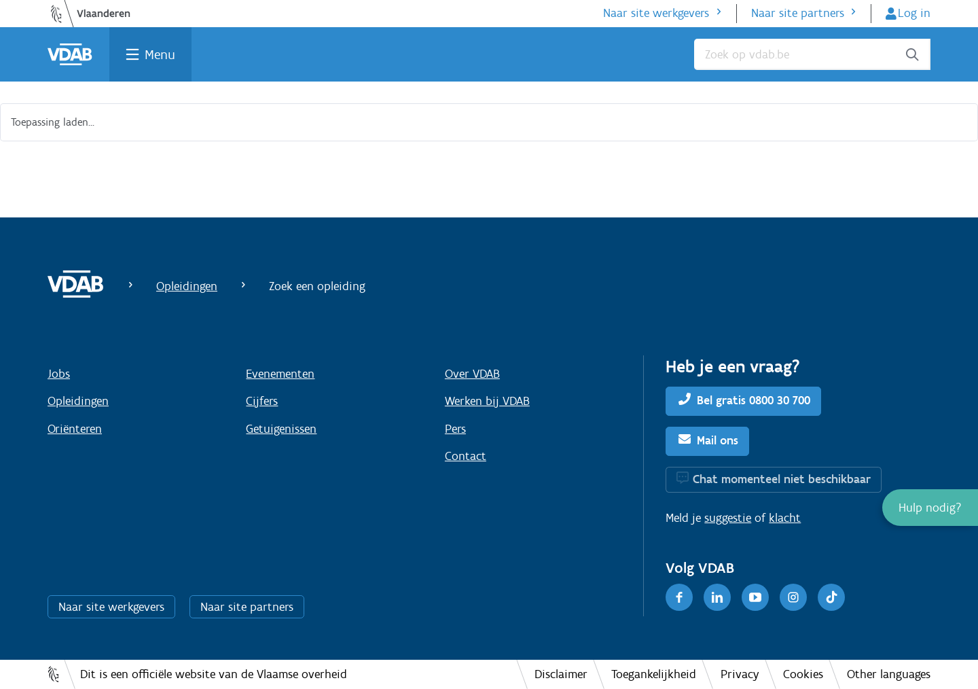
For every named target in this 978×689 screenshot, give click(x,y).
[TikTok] (831, 597)
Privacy (740, 674)
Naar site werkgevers (656, 12)
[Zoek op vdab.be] (812, 54)
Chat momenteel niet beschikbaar (782, 479)
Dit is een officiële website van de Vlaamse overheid (213, 674)
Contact (465, 455)
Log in (914, 12)
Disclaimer (561, 674)
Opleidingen (186, 286)
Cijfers (262, 400)
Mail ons (717, 440)
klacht (785, 517)
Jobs (59, 373)
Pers (455, 428)
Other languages (888, 674)
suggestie (727, 517)
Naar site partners (797, 12)
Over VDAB (472, 373)
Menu (160, 54)
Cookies (803, 674)
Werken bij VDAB (487, 400)
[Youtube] (755, 597)
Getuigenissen (281, 428)
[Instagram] (793, 597)
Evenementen (280, 373)
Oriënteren (75, 428)
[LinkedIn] (717, 597)
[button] (930, 507)
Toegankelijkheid (653, 674)
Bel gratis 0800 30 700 (753, 400)
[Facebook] (679, 597)
